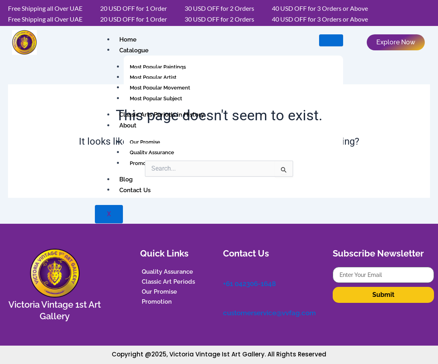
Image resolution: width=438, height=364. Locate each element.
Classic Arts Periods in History (160, 114)
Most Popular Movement (160, 88)
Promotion (143, 163)
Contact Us (133, 189)
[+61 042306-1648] (227, 271)
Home (126, 39)
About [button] (126, 125)
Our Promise (145, 142)
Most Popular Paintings (158, 67)
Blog (124, 179)
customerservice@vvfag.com (267, 310)
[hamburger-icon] (331, 40)
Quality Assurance (152, 152)
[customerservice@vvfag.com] (227, 298)
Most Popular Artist (153, 77)
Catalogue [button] (132, 50)
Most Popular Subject (156, 98)
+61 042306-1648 (249, 282)
